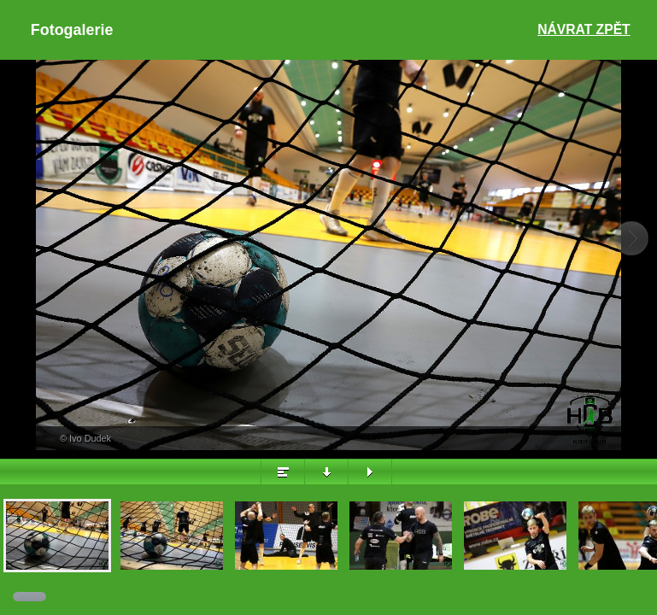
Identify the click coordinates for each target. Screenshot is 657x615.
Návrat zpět (583, 29)
